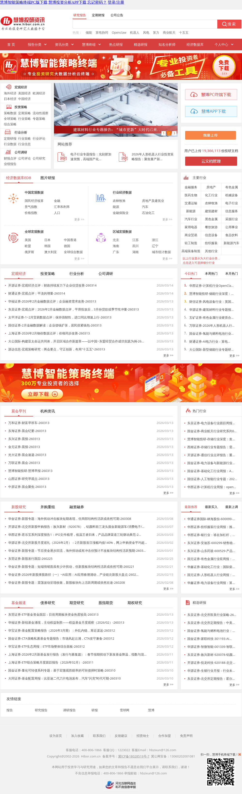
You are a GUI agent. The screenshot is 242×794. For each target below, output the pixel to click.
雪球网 (124, 710)
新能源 (191, 211)
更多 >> (79, 219)
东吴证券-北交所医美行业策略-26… (211, 615)
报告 (10, 710)
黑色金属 (211, 219)
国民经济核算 (34, 200)
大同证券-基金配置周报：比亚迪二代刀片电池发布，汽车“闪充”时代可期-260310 (64, 678)
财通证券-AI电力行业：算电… (207, 341)
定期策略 (24, 113)
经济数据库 (195, 44)
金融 (57, 200)
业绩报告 (10, 164)
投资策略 (21, 107)
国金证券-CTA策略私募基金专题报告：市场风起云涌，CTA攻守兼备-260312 (61, 638)
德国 (67, 246)
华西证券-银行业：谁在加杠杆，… (211, 535)
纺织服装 (211, 243)
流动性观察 (40, 113)
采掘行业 (231, 219)
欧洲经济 (39, 93)
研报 (94, 710)
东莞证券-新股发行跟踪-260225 (30, 558)
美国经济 (24, 93)
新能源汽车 (231, 243)
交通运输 (191, 203)
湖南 (135, 252)
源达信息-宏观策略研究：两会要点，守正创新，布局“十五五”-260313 (56, 349)
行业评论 (39, 138)
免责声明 (186, 736)
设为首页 (55, 736)
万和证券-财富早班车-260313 (28, 423)
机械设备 (231, 195)
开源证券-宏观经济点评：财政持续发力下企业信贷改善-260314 (52, 285)
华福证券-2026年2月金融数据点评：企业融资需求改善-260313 (52, 301)
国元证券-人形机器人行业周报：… (211, 575)
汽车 (145, 206)
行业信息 (24, 144)
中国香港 (70, 240)
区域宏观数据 (122, 231)
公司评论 (24, 158)
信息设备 (211, 235)
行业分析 (21, 132)
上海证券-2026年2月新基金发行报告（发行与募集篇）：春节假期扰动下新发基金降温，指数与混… (77, 654)
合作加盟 (164, 736)
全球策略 (10, 118)
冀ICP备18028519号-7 (134, 756)
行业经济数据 (122, 192)
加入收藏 (77, 736)
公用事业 (231, 227)
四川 (135, 246)
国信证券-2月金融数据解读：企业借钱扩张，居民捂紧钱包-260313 (54, 325)
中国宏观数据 (34, 192)
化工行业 (211, 195)
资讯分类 (61, 44)
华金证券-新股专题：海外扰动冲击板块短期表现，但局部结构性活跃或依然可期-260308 (69, 518)
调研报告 (69, 710)
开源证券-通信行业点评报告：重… (211, 455)
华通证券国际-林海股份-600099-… (211, 519)
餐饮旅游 (211, 227)
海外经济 (10, 93)
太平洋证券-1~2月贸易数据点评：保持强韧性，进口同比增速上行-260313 (59, 317)
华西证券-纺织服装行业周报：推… (211, 527)
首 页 (11, 44)
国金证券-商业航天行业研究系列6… (212, 431)
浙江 (155, 240)
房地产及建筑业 (153, 200)
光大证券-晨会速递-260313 (27, 455)
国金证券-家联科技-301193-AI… (209, 638)
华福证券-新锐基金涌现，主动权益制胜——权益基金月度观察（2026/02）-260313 (66, 622)
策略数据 (10, 113)
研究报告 (41, 710)
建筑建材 (211, 211)
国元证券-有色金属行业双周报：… (211, 559)
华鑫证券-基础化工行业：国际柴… (211, 567)
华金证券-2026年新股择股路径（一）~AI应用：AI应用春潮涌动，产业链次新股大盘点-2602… (73, 574)
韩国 (47, 246)
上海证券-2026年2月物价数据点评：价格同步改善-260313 (49, 333)
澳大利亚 (50, 252)
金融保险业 (121, 213)
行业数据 (10, 144)
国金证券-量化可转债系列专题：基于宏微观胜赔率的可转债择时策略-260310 (61, 670)
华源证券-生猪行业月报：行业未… (211, 670)
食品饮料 (231, 235)
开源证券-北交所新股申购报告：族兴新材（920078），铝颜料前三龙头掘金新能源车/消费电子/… (76, 526)
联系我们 (99, 736)
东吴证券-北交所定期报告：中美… (211, 622)
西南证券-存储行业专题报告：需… (211, 447)
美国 (28, 240)
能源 (116, 206)
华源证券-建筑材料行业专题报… (209, 309)
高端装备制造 (191, 251)
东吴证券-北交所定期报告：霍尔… (211, 678)
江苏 (135, 240)
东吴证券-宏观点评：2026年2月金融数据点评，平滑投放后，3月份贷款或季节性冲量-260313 (73, 309)
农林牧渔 (119, 200)
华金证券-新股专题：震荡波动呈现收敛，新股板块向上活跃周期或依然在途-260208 (66, 582)
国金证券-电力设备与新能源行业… (211, 463)
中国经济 (24, 99)
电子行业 (231, 203)
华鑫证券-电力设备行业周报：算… (211, 583)
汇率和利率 (62, 206)
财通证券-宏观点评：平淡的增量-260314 (36, 293)
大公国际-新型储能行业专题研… (209, 349)
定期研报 (10, 138)
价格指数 (31, 213)
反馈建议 (121, 736)
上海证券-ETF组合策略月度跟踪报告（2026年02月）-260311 (51, 662)
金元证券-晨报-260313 (24, 447)
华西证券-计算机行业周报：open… (211, 487)
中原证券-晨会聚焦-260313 (27, 486)
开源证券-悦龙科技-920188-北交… (211, 662)
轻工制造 (191, 243)
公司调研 (21, 152)
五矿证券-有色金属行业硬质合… (209, 317)
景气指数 (31, 206)
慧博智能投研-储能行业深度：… (209, 293)
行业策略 (24, 118)
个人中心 (221, 44)
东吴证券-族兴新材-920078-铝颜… (211, 654)
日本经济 (10, 99)
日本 (47, 240)
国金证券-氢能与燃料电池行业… (209, 333)
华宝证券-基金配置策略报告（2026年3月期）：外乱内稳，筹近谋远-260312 (61, 630)
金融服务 (191, 187)
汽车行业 (191, 219)
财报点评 (10, 158)
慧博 (151, 710)
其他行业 (211, 251)
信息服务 (231, 211)
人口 (57, 213)
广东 (116, 252)
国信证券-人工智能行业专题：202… (212, 479)
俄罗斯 (29, 252)
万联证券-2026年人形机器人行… (209, 325)
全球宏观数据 (34, 231)
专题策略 (39, 118)
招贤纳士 (142, 736)
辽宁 (155, 246)
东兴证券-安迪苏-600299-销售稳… (211, 543)
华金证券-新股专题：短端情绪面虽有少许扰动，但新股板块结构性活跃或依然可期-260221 (71, 566)
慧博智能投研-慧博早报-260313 (30, 471)
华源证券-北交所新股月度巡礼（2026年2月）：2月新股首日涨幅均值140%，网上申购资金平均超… (77, 542)
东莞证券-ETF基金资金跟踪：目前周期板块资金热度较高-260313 (53, 614)
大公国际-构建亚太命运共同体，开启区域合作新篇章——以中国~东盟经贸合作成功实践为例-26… (76, 341)
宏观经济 (21, 87)
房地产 (211, 187)
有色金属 (231, 187)
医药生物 (191, 195)
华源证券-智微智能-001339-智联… (211, 646)
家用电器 (191, 227)
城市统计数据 (161, 252)
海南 (116, 246)
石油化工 (148, 213)
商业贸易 (191, 235)
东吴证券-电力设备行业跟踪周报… (211, 423)
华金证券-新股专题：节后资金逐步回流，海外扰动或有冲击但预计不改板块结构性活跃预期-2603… (77, 550)
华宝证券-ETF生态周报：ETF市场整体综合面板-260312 (46, 646)
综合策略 (10, 124)
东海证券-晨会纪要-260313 (27, 431)
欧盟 (28, 246)
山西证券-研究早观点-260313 (28, 478)
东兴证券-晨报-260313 (24, 439)
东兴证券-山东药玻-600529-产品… (211, 551)
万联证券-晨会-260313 (24, 463)
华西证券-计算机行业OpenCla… (209, 285)
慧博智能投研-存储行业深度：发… (211, 439)
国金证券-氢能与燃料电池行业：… (211, 630)
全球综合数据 (73, 252)
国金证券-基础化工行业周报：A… (210, 471)
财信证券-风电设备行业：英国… (209, 301)
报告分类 (34, 44)
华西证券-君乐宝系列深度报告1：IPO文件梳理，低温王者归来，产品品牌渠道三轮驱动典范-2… (74, 534)
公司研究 (39, 158)
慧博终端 (89, 44)
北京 (116, 240)
